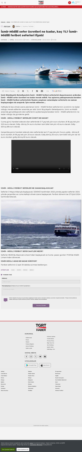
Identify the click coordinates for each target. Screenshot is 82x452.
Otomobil (30, 388)
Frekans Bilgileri (30, 344)
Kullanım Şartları (51, 336)
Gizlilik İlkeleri (50, 338)
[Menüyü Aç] (5, 2)
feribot (49, 107)
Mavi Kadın (31, 382)
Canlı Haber (4, 375)
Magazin (30, 380)
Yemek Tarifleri (59, 390)
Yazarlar (57, 388)
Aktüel (8, 22)
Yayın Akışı (58, 386)
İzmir (37, 107)
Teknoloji (57, 384)
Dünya (2, 380)
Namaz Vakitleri (32, 386)
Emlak (2, 386)
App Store (45, 365)
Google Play (31, 365)
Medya (30, 384)
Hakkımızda (29, 337)
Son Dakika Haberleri (60, 380)
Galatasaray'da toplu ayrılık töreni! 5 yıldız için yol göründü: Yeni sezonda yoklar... (33, 6)
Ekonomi (3, 384)
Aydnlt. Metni (50, 347)
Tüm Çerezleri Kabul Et (8, 449)
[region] (41, 446)
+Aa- (47, 91)
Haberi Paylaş (8, 91)
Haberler (3, 22)
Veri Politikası (50, 345)
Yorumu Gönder (41, 305)
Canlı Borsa (4, 373)
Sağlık (56, 375)
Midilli (43, 107)
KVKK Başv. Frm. (51, 349)
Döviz (2, 377)
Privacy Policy (50, 340)
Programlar (58, 371)
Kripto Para (31, 375)
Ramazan (57, 373)
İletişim (27, 342)
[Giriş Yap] (69, 2)
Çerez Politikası (30, 346)
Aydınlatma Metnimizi (36, 444)
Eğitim (2, 382)
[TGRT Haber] (40, 2)
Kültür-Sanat (31, 373)
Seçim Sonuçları (59, 377)
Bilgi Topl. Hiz (50, 343)
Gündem (3, 388)
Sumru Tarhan (28, 26)
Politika (30, 390)
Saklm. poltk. (29, 348)
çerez (31, 443)
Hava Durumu (4, 390)
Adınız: (4, 278)
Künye (27, 339)
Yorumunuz (16, 286)
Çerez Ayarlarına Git (22, 449)
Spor (56, 382)
